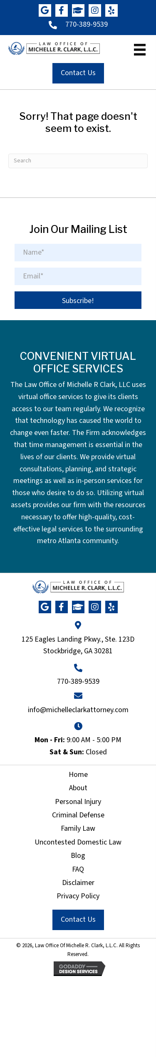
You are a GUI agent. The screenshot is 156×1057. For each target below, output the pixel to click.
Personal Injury (78, 802)
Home (78, 774)
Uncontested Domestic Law (78, 842)
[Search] (78, 161)
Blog (78, 855)
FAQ (78, 869)
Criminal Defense (78, 815)
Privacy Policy (78, 896)
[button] (45, 10)
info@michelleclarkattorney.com (78, 710)
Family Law (78, 828)
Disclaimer (78, 882)
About (78, 788)
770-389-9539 (86, 24)
